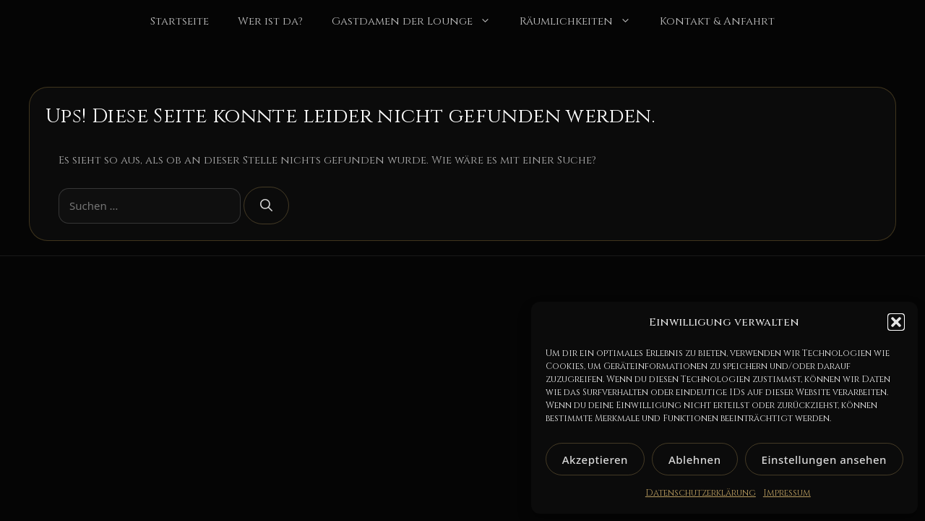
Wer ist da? (270, 21)
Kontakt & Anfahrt (717, 21)
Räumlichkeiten (582, 21)
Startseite (179, 21)
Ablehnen (694, 459)
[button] (896, 322)
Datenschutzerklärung (700, 493)
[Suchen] (266, 205)
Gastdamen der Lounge (418, 21)
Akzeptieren (595, 459)
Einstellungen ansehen (824, 459)
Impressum (787, 493)
